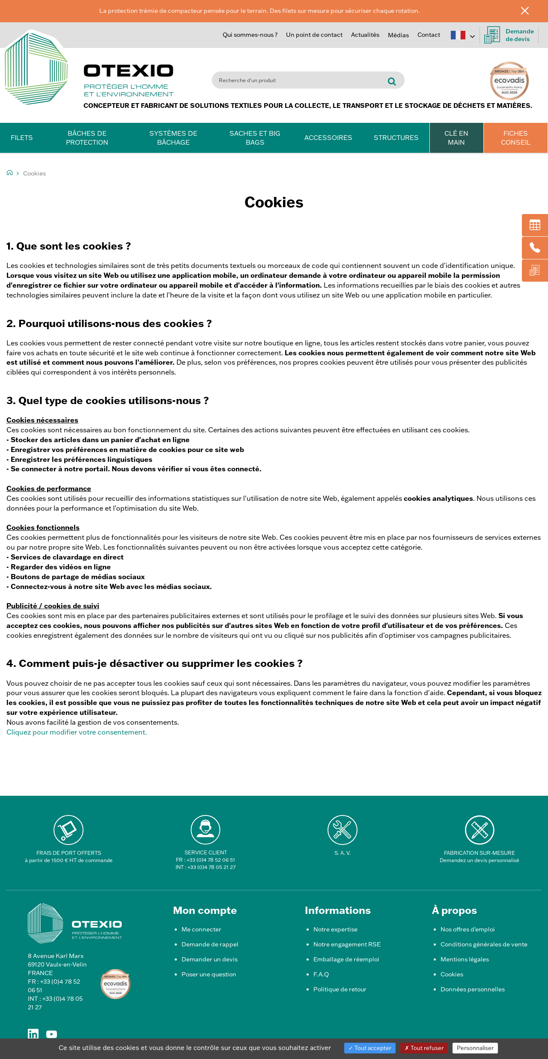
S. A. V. (342, 853)
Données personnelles (473, 989)
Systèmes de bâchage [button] (173, 137)
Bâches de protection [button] (87, 137)
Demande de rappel (210, 944)
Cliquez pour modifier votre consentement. (76, 732)
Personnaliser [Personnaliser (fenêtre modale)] (475, 1047)
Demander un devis (210, 959)
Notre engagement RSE (347, 944)
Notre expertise (335, 929)
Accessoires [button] (328, 138)
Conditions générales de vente (484, 944)
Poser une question (209, 974)
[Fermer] (531, 10)
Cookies (452, 974)
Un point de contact (314, 35)
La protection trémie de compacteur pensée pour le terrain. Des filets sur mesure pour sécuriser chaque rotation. (259, 11)
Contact (428, 35)
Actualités (365, 35)
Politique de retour (339, 989)
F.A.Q (321, 974)
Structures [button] (396, 138)
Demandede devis (509, 35)
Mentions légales (465, 959)
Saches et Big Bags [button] (254, 137)
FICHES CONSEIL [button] (515, 137)
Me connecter (201, 929)
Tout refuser (424, 1047)
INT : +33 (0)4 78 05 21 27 (205, 867)
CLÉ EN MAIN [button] (456, 137)
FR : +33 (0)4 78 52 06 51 (205, 860)
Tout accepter (369, 1047)
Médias (398, 35)
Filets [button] (22, 138)
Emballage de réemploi (346, 959)
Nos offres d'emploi (468, 929)
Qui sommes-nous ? (250, 35)
